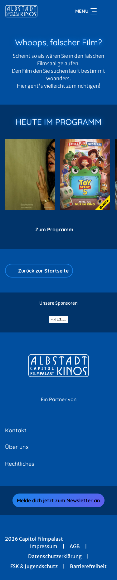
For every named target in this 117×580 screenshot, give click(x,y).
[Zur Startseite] (27, 11)
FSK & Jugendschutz (34, 566)
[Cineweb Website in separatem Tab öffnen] (58, 406)
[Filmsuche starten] (106, 11)
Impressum (43, 546)
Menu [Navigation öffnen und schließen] (86, 11)
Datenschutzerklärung (55, 556)
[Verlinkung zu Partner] (58, 319)
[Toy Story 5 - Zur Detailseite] (85, 174)
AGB (75, 546)
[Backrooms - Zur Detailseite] (30, 174)
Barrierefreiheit (88, 566)
